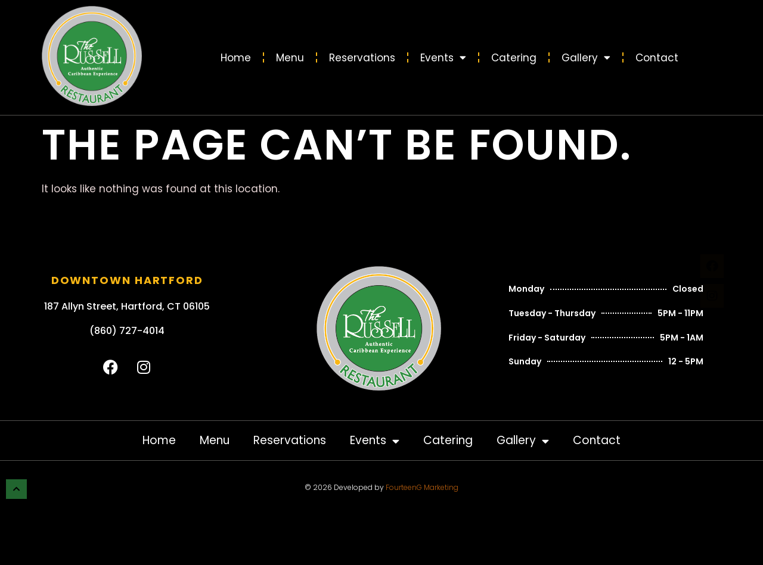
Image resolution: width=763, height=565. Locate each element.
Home (236, 58)
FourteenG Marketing (422, 487)
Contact (656, 58)
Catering (513, 58)
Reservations (362, 58)
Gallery (586, 57)
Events (443, 57)
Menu (290, 58)
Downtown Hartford (127, 280)
